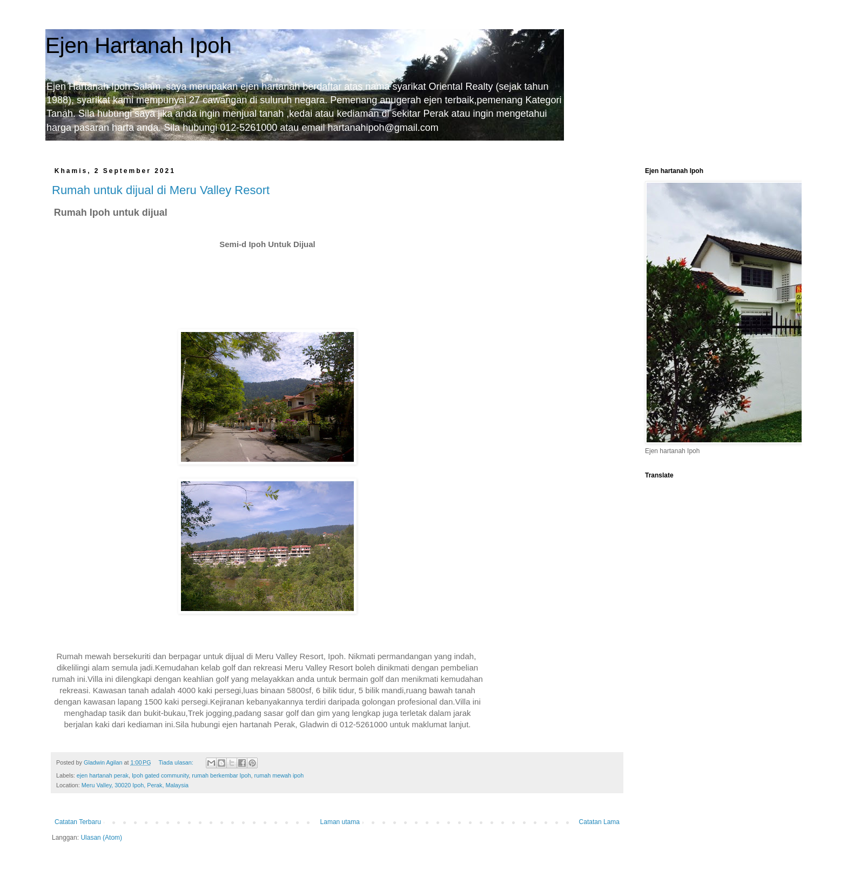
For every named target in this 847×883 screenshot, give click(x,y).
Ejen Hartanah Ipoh (138, 45)
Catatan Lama (599, 822)
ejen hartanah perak (103, 775)
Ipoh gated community (160, 775)
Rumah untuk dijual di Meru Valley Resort (161, 190)
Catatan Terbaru (78, 822)
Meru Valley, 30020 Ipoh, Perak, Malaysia (135, 785)
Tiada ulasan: (176, 762)
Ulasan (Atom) (101, 837)
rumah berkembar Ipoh (221, 775)
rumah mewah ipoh (279, 775)
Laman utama (340, 822)
